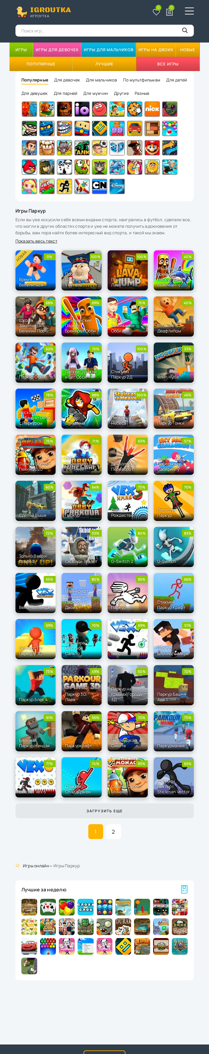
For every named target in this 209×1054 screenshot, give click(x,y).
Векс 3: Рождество (122, 512)
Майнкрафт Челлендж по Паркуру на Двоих (78, 599)
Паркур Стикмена (75, 420)
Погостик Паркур (167, 512)
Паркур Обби (32, 377)
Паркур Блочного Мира (173, 650)
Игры (21, 49)
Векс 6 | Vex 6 (32, 791)
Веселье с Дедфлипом (169, 328)
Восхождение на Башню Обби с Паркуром (35, 417)
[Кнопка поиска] (185, 31)
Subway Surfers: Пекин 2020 (35, 466)
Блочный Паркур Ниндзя (34, 742)
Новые (187, 49)
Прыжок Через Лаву (125, 282)
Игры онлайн (36, 865)
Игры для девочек (57, 49)
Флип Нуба (168, 377)
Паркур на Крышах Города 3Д (126, 694)
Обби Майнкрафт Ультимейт (77, 463)
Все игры (168, 64)
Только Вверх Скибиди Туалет (81, 558)
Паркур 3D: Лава (76, 696)
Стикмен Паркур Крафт (171, 604)
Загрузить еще (105, 810)
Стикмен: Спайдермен (78, 788)
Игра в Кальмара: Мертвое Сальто (76, 645)
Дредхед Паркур (120, 604)
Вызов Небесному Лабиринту (168, 463)
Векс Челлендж (35, 607)
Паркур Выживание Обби (123, 325)
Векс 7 (117, 653)
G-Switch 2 (122, 561)
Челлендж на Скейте (124, 742)
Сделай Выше (33, 515)
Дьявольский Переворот (124, 466)
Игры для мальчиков (108, 49)
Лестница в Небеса (123, 420)
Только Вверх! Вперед (33, 558)
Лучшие (104, 64)
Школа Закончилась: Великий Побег (34, 325)
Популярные (41, 64)
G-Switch (166, 561)
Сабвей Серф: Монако (125, 788)
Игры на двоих (156, 49)
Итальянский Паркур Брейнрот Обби (80, 325)
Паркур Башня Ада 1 (171, 696)
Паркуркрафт (78, 745)
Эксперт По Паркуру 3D (31, 650)
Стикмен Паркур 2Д (122, 374)
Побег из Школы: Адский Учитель (80, 279)
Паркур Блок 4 (33, 699)
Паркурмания (171, 745)
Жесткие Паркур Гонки (170, 420)
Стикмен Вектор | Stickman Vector (173, 786)
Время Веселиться (31, 282)
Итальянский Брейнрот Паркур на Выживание (170, 277)
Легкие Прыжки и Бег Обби (81, 374)
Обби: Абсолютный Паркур (78, 510)
